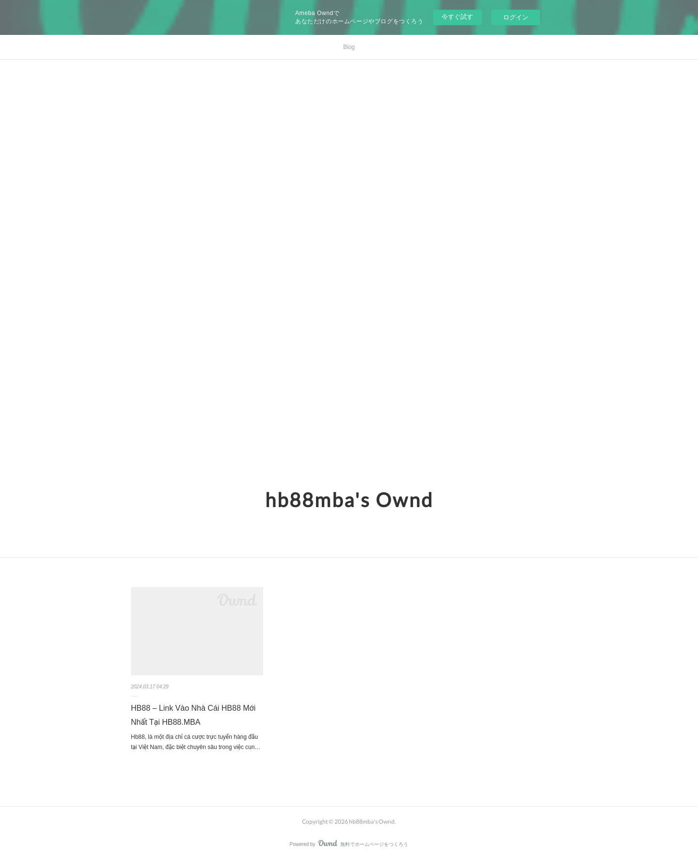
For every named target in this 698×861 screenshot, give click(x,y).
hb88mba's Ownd (349, 499)
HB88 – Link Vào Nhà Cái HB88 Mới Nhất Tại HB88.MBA (193, 715)
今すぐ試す (457, 16)
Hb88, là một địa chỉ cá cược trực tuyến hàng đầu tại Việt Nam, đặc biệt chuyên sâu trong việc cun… (195, 742)
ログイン (515, 17)
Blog (349, 47)
